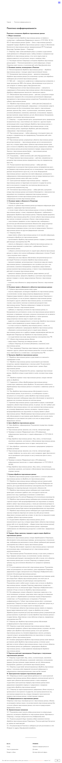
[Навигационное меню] (59, 2)
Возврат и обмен (11, 752)
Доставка (35, 749)
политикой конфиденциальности (36, 760)
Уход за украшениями (12, 749)
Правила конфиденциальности (41, 746)
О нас (8, 746)
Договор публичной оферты (40, 752)
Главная (9, 22)
